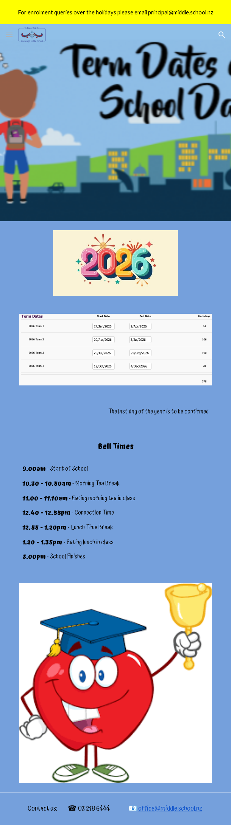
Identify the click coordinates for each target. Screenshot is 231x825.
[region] (115, 12)
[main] (115, 412)
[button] (9, 34)
